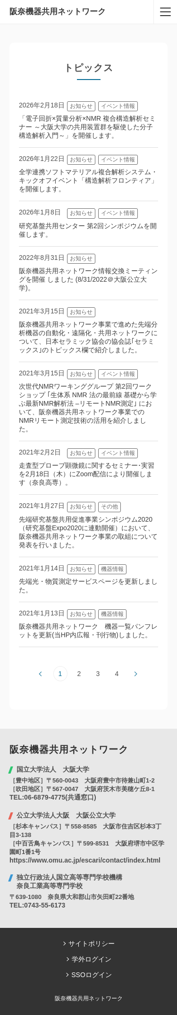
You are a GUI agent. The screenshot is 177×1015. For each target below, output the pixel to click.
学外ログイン (91, 959)
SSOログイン (91, 975)
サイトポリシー (91, 943)
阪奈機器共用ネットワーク (57, 11)
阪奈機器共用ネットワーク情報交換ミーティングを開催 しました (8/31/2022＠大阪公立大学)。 (88, 279)
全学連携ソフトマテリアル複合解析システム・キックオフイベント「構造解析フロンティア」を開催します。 (88, 180)
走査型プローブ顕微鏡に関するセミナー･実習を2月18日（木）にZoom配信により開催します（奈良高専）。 (86, 474)
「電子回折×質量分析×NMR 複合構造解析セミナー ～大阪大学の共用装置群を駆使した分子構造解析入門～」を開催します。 (87, 127)
